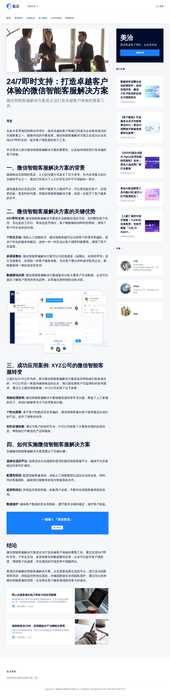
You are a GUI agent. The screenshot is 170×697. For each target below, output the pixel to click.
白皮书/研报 (56, 18)
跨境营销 (69, 18)
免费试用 (140, 53)
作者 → (119, 248)
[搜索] (159, 6)
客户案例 (43, 18)
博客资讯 (19, 18)
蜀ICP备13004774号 (116, 689)
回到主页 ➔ (32, 6)
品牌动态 (31, 18)
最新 (9, 18)
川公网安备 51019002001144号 (93, 689)
